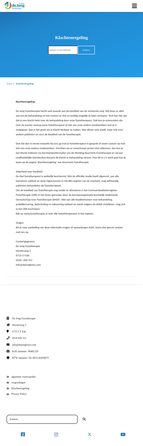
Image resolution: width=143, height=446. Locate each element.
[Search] (84, 419)
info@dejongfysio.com (24, 344)
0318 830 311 (19, 338)
